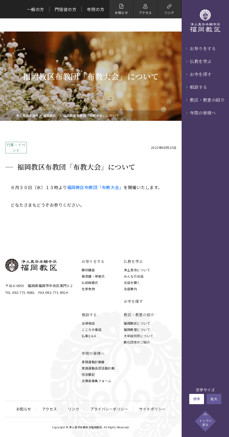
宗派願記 (88, 374)
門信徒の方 (66, 9)
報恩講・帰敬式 (93, 276)
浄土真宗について (137, 270)
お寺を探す (201, 74)
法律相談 (88, 323)
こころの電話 (91, 329)
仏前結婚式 (90, 282)
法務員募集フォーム (96, 380)
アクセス (49, 409)
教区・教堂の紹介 (207, 100)
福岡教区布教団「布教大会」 (95, 187)
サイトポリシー (152, 409)
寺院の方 (95, 9)
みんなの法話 (133, 276)
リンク (73, 409)
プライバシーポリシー (109, 409)
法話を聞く (132, 282)
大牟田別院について (138, 336)
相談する (198, 87)
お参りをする (203, 48)
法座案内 (130, 289)
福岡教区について (137, 323)
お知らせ (23, 409)
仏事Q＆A (89, 336)
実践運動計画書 (93, 362)
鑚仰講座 (88, 270)
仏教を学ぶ (201, 61)
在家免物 (88, 289)
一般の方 (35, 9)
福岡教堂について (137, 329)
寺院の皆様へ (203, 113)
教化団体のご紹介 (137, 342)
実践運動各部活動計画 (98, 368)
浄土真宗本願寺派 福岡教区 (36, 115)
